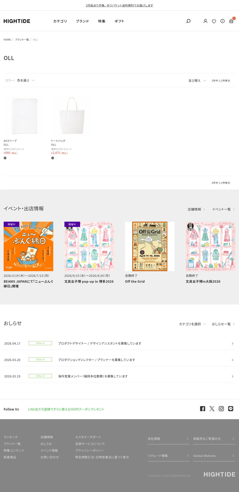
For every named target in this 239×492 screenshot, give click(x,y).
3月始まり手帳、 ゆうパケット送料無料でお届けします (119, 5)
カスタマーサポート (88, 437)
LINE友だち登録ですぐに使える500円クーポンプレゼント (66, 409)
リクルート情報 (158, 455)
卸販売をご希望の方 (207, 438)
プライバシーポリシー (89, 450)
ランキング (11, 437)
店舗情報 (194, 209)
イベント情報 (49, 450)
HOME (7, 39)
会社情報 (154, 438)
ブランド (82, 21)
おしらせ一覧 (221, 323)
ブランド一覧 (22, 39)
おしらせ (46, 444)
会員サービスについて (90, 444)
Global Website (204, 455)
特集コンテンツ (14, 450)
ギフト (119, 21)
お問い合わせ (49, 457)
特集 (102, 21)
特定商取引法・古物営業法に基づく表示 (102, 457)
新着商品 (10, 457)
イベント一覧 (221, 209)
